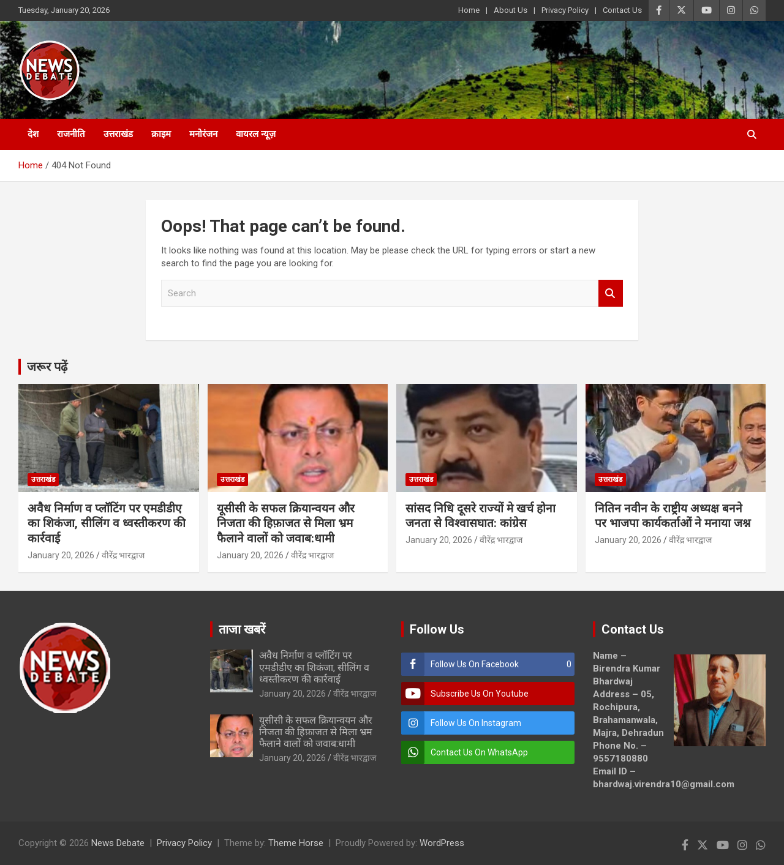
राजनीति (71, 134)
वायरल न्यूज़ (256, 134)
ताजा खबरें (242, 629)
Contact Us (622, 10)
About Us (510, 10)
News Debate (118, 842)
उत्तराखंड (118, 134)
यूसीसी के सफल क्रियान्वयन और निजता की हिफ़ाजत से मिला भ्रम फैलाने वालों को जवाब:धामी (286, 523)
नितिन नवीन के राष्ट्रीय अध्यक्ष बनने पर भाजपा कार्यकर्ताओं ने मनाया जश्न (672, 516)
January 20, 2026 (61, 555)
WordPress (442, 842)
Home (469, 10)
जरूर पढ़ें (47, 366)
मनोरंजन (203, 134)
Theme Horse (295, 842)
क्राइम (161, 134)
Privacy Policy (565, 10)
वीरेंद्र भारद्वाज (123, 555)
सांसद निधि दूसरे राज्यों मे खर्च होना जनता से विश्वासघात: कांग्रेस (480, 516)
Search (610, 293)
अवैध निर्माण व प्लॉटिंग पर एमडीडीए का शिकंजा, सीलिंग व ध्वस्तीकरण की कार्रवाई (107, 523)
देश (33, 134)
